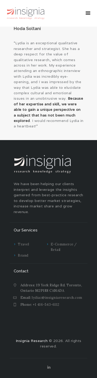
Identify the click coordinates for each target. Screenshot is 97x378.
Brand (23, 255)
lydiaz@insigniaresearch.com (57, 297)
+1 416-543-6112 (46, 304)
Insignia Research (32, 340)
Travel (23, 244)
